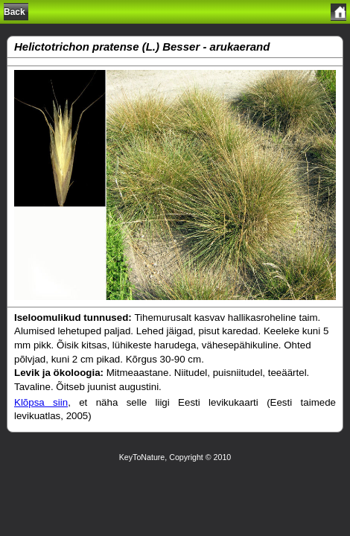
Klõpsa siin (41, 402)
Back (14, 12)
